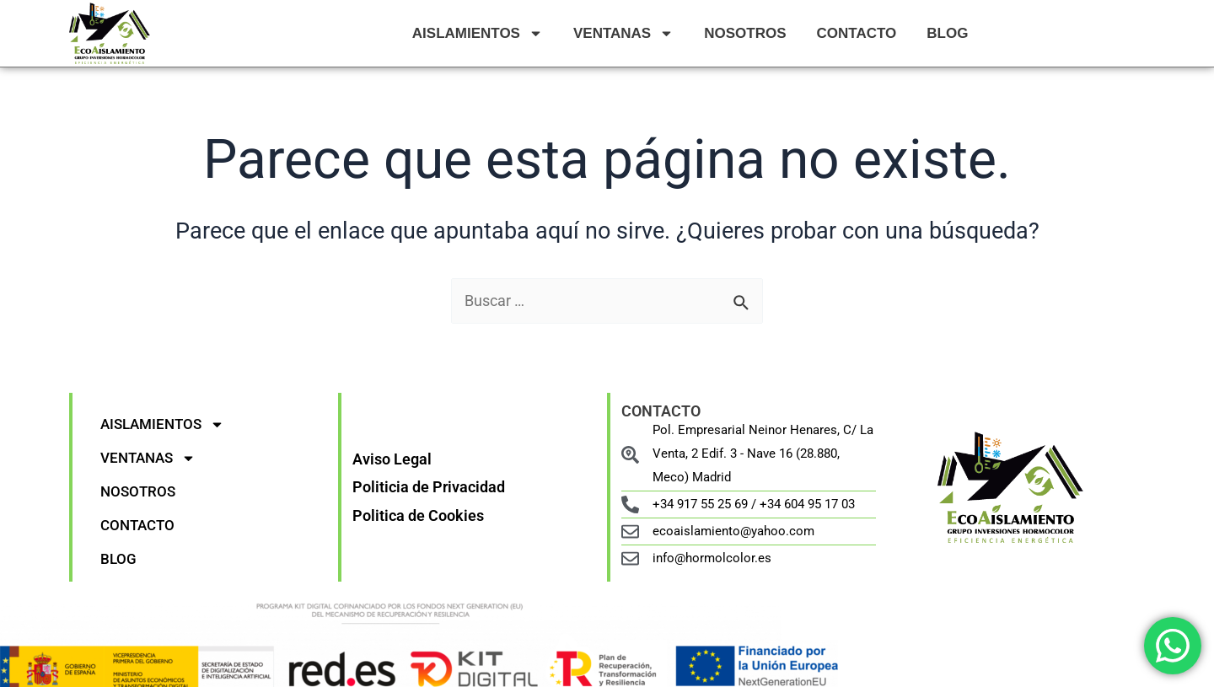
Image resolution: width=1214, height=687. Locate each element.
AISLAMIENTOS (477, 33)
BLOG (947, 33)
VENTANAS (623, 33)
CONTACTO (857, 33)
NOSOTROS (745, 33)
